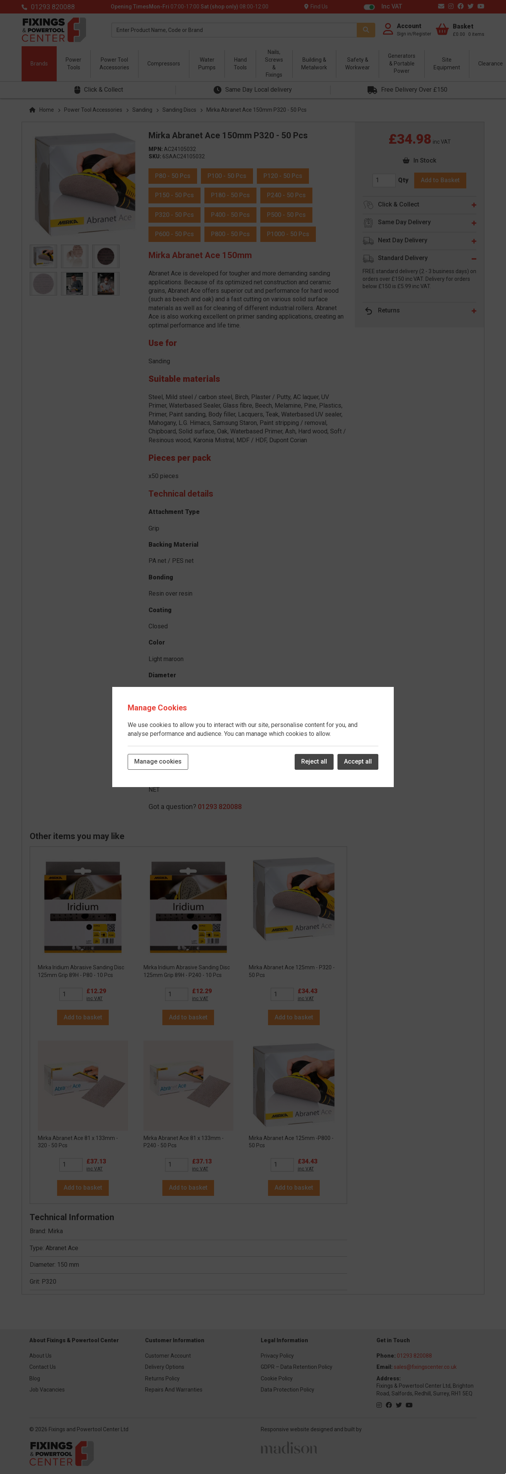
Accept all (358, 761)
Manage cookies (158, 761)
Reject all (314, 761)
